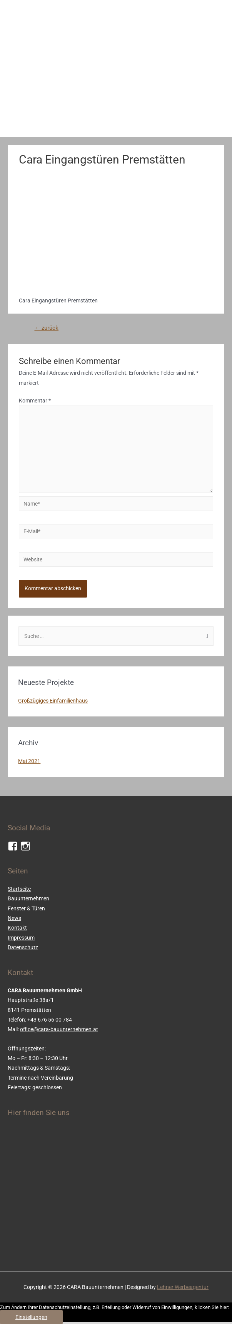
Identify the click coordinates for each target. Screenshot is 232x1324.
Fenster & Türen (26, 908)
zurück (46, 327)
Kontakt (17, 928)
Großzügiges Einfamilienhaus (53, 701)
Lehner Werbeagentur (183, 1287)
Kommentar (35, 400)
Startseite (19, 889)
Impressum (21, 938)
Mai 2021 (29, 761)
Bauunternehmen (28, 898)
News (14, 918)
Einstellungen (31, 1317)
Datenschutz (23, 947)
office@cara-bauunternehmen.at (59, 1029)
